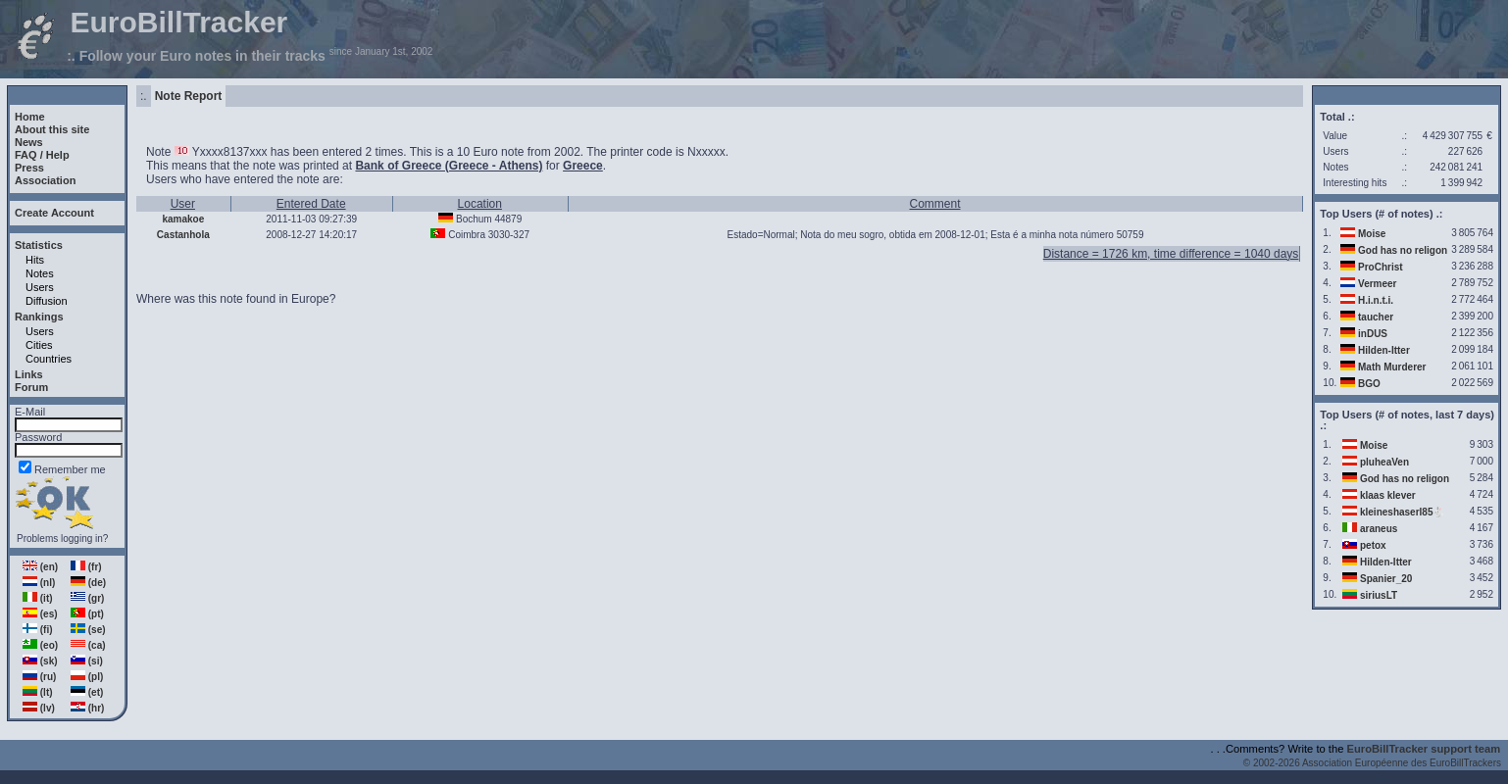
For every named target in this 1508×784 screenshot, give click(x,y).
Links (29, 374)
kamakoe (183, 219)
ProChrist (1380, 267)
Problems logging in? (62, 538)
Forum (31, 387)
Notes (39, 273)
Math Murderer (1392, 367)
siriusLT (1378, 595)
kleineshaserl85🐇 (1402, 512)
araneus (1378, 528)
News (29, 142)
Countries (48, 359)
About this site (52, 129)
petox (1373, 545)
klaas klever (1388, 495)
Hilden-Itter (1384, 350)
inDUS (1372, 333)
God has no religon (1402, 250)
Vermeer (1377, 283)
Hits (34, 260)
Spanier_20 (1386, 578)
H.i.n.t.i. (1375, 300)
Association (45, 180)
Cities (39, 345)
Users (39, 287)
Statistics (39, 245)
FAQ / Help (42, 155)
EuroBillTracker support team (1424, 749)
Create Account (54, 213)
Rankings (39, 316)
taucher (1375, 317)
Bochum (474, 219)
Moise (1371, 233)
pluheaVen (1384, 462)
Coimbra (466, 234)
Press (29, 167)
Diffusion (46, 301)
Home (30, 116)
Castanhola (183, 234)
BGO (1369, 383)
